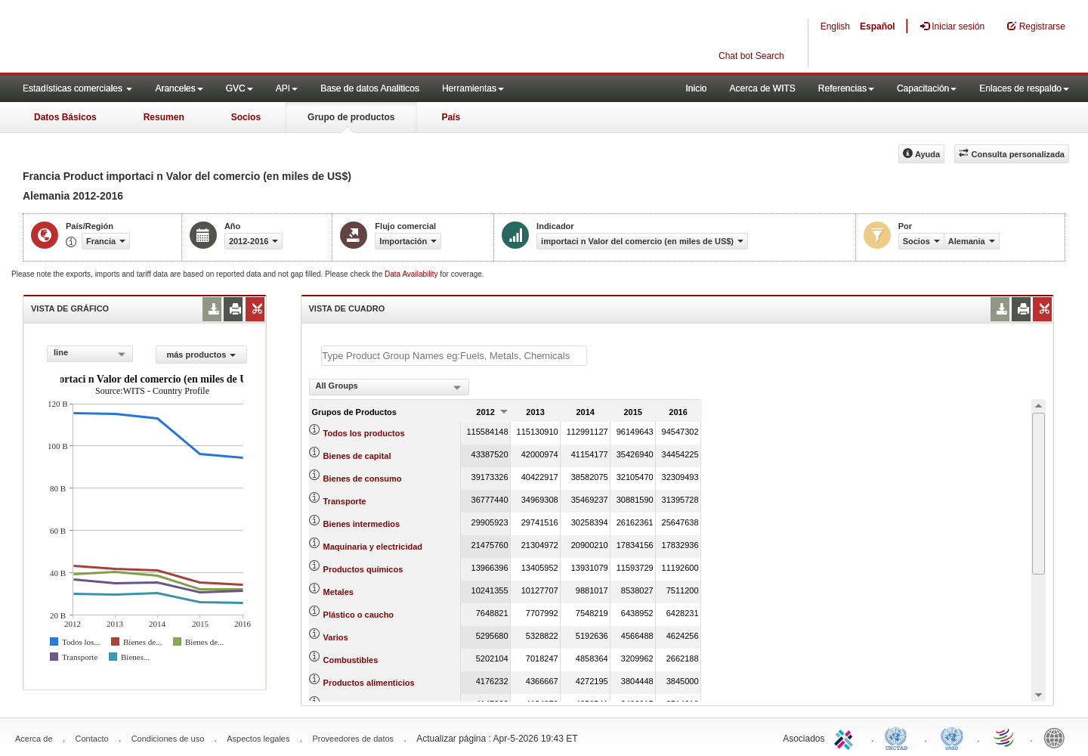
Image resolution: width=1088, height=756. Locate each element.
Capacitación (927, 88)
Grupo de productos (351, 117)
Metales (338, 591)
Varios (335, 637)
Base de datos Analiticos (369, 88)
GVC (239, 88)
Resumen (164, 117)
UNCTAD (899, 737)
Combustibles (351, 660)
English (835, 26)
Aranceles (178, 88)
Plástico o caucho (358, 614)
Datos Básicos (65, 117)
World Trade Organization (1005, 737)
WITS (151, 38)
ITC (846, 737)
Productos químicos (363, 569)
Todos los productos (364, 433)
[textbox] (454, 355)
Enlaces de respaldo (1024, 88)
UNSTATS (952, 737)
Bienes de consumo (362, 478)
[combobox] (90, 353)
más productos (201, 354)
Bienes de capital (357, 455)
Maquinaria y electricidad (372, 546)
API (287, 88)
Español (877, 26)
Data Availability (412, 274)
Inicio (695, 88)
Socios (246, 117)
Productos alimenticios (369, 682)
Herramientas (473, 88)
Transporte (344, 501)
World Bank (1058, 737)
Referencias (846, 88)
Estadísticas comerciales (77, 88)
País (450, 117)
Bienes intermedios (361, 523)
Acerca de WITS (762, 88)
